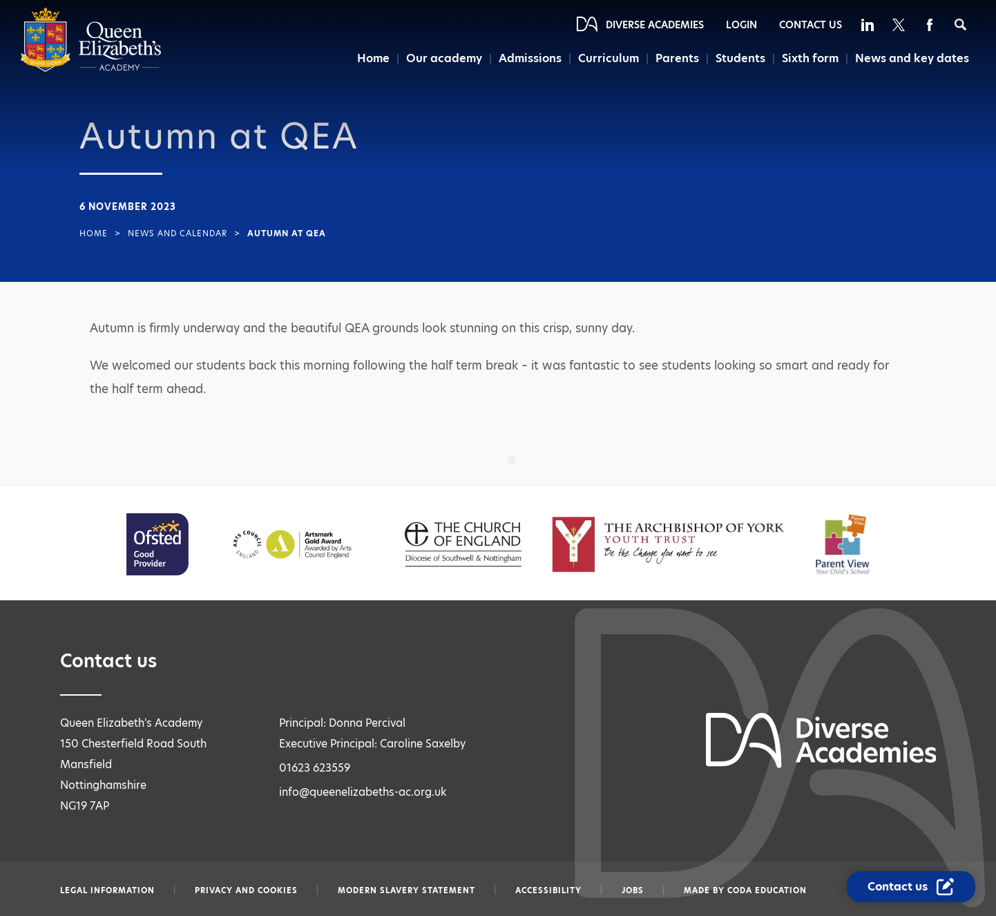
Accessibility (548, 890)
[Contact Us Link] (911, 886)
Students (740, 58)
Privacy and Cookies (246, 890)
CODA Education (767, 890)
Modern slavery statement (406, 890)
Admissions (530, 58)
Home (373, 58)
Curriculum (608, 58)
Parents (677, 58)
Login (741, 25)
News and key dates (912, 58)
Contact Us (810, 25)
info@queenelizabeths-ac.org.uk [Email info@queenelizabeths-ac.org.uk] (363, 792)
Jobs (633, 890)
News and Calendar (177, 233)
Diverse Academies (655, 25)
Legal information (107, 890)
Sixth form (810, 58)
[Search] (960, 24)
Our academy (444, 58)
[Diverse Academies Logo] (91, 69)
